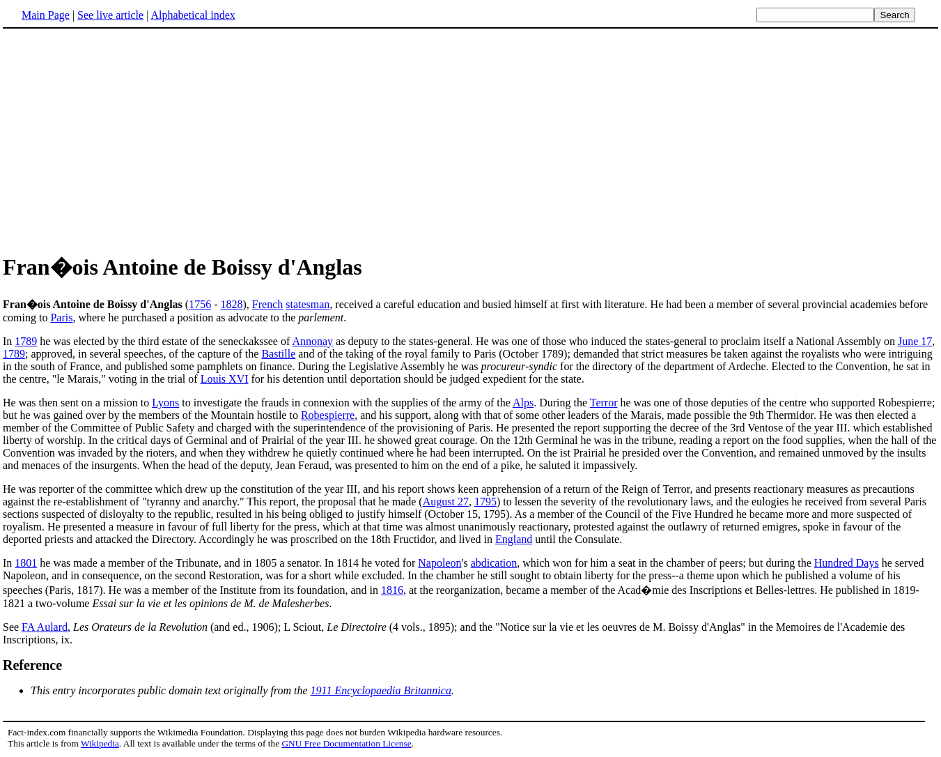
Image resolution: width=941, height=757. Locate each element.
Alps (523, 402)
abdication (494, 563)
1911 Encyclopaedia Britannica (381, 690)
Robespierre (328, 415)
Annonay (312, 341)
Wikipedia (100, 743)
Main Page (46, 15)
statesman (307, 304)
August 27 (446, 501)
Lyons (165, 402)
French (267, 304)
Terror (604, 402)
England (513, 539)
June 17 (915, 341)
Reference (32, 665)
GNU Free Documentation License (346, 743)
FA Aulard (45, 627)
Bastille (278, 354)
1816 (392, 590)
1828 (231, 304)
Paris (61, 317)
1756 (200, 304)
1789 (26, 341)
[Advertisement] (120, 138)
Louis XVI (225, 379)
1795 (485, 501)
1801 (26, 563)
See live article (110, 15)
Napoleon (439, 563)
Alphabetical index (192, 15)
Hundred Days (846, 563)
